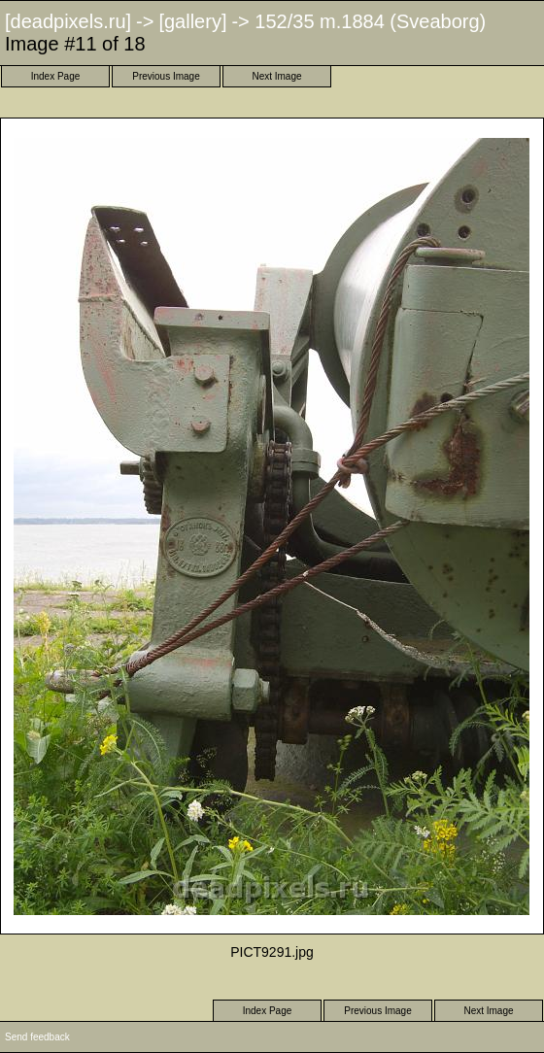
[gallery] (192, 21)
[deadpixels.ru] (68, 21)
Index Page (56, 76)
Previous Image (165, 76)
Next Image (276, 76)
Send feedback (37, 1037)
